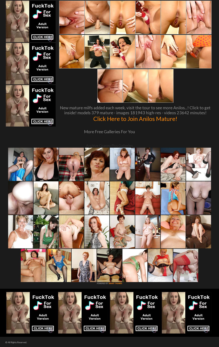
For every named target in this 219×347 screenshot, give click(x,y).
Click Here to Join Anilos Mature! (135, 118)
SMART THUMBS (115, 283)
